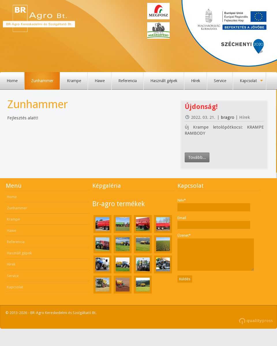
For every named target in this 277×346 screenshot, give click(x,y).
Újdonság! (201, 107)
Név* (181, 200)
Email (181, 218)
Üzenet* (184, 235)
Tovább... (197, 157)
